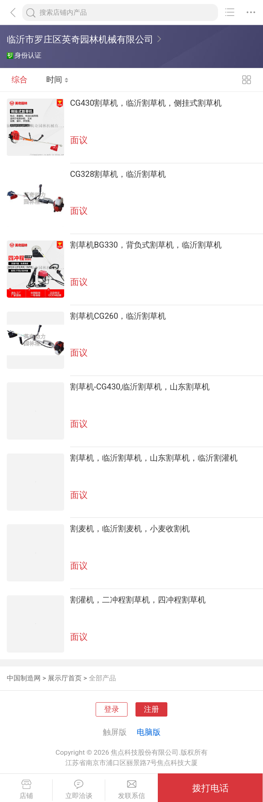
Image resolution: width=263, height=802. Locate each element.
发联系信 (131, 790)
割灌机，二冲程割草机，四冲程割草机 (138, 599)
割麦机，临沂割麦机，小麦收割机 (130, 528)
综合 (19, 79)
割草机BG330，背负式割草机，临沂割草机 (146, 245)
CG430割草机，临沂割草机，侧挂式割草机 (146, 103)
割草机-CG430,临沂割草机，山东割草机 (140, 386)
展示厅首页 (65, 678)
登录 (111, 709)
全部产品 (102, 678)
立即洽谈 (78, 790)
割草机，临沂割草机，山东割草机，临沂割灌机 (153, 458)
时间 (57, 79)
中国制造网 (24, 678)
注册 (151, 709)
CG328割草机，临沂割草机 (118, 174)
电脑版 (149, 732)
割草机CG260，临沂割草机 (118, 316)
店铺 (26, 790)
